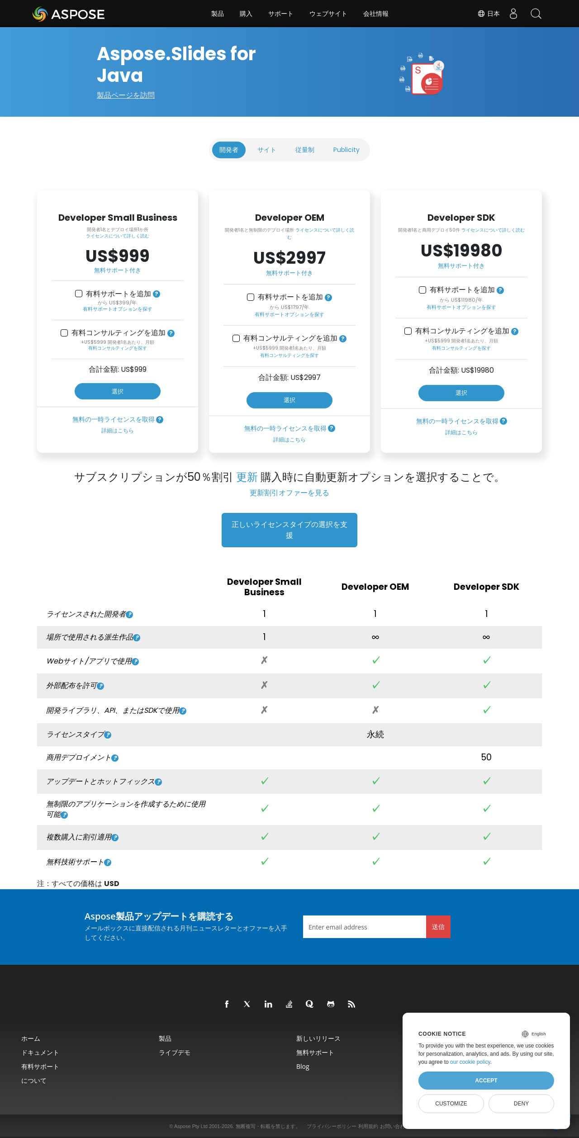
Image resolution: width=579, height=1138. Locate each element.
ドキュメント (40, 1052)
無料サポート (315, 1052)
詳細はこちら (117, 430)
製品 (217, 13)
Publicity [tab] (346, 149)
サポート (281, 13)
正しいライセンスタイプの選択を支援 (289, 530)
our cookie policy (470, 1062)
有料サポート (40, 1066)
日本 (488, 13)
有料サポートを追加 (118, 294)
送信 (438, 926)
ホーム (30, 1038)
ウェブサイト (328, 13)
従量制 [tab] (304, 149)
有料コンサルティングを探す (117, 348)
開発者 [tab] (228, 149)
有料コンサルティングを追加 (118, 333)
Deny (521, 1103)
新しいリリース (318, 1038)
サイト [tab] (266, 149)
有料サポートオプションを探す (117, 309)
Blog (302, 1066)
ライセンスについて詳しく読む (117, 235)
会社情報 (376, 13)
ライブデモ (174, 1052)
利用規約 (368, 1126)
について (34, 1080)
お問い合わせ (395, 1126)
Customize (451, 1103)
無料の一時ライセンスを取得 (113, 419)
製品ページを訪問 (126, 95)
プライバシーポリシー (331, 1126)
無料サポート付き (117, 270)
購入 (246, 13)
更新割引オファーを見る (289, 493)
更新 (247, 476)
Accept (486, 1080)
